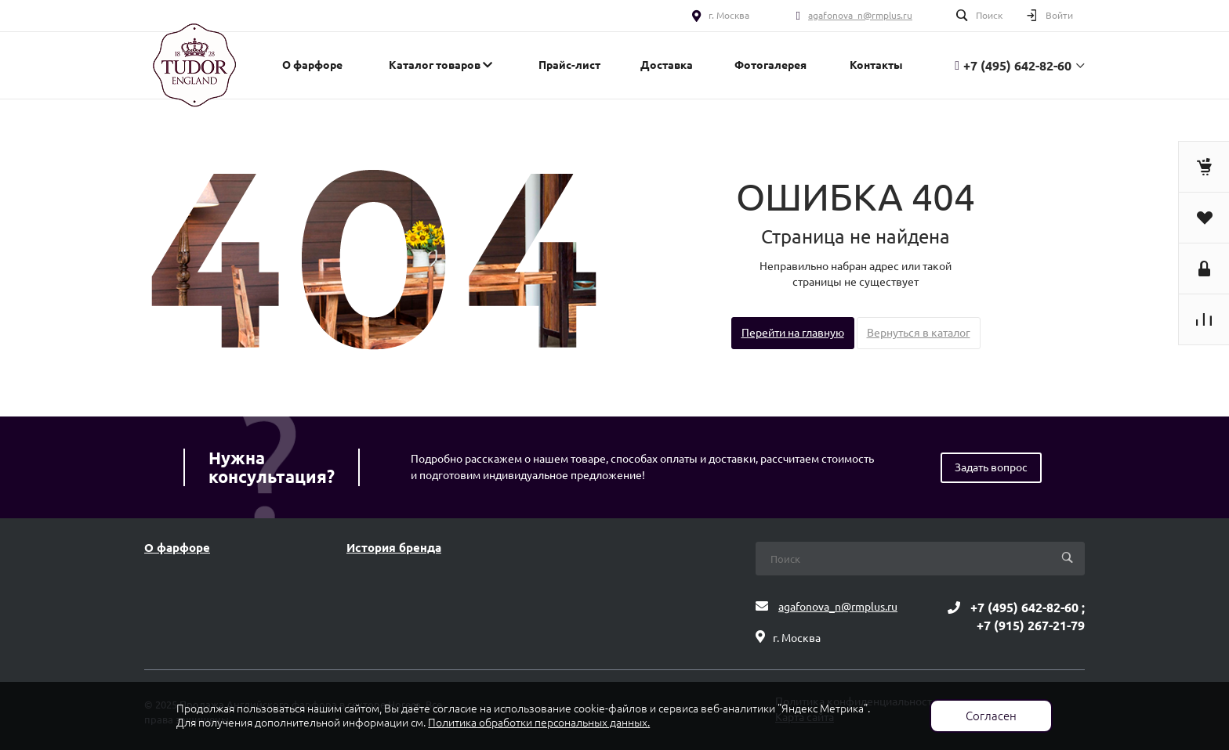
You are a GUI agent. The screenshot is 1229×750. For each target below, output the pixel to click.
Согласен (991, 716)
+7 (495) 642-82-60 (1017, 66)
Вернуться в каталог (918, 332)
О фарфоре (177, 548)
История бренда (393, 548)
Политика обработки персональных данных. (539, 722)
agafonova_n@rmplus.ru (860, 15)
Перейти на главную (792, 332)
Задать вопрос (991, 467)
